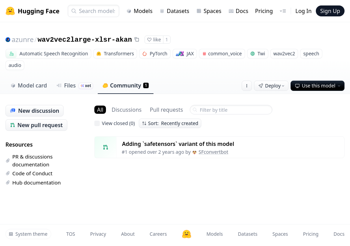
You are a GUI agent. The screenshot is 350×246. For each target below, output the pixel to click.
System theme (28, 234)
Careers (158, 234)
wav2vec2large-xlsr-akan (85, 40)
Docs (238, 11)
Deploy (272, 85)
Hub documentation (33, 182)
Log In (303, 11)
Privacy (98, 234)
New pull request (36, 125)
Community (126, 85)
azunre (22, 39)
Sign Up (330, 11)
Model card (28, 85)
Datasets (174, 11)
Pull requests (166, 109)
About (128, 234)
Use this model (318, 85)
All (100, 109)
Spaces (208, 11)
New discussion (34, 110)
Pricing (264, 11)
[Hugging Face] (186, 234)
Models (139, 11)
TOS (70, 234)
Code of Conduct (28, 173)
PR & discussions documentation (29, 160)
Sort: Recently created (170, 123)
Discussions (126, 109)
